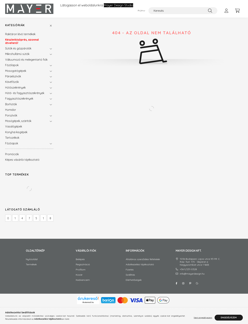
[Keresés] (182, 10)
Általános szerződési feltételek (143, 259)
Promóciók (12, 154)
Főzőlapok (12, 65)
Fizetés (130, 269)
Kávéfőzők (12, 82)
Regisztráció (83, 264)
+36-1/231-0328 (188, 269)
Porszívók (11, 115)
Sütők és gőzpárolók (18, 48)
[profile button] (226, 10)
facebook (176, 283)
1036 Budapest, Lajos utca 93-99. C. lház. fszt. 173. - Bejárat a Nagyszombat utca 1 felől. (200, 262)
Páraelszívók (13, 76)
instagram (183, 283)
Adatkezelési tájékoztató (140, 264)
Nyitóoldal (32, 259)
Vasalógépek (13, 126)
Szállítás (130, 274)
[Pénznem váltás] (140, 10)
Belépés (80, 259)
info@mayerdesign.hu (192, 273)
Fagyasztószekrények (19, 98)
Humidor (10, 109)
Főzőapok (11, 143)
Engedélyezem (229, 317)
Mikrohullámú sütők (17, 54)
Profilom (80, 269)
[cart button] (237, 10)
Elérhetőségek (134, 280)
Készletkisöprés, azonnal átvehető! (22, 41)
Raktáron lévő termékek (20, 34)
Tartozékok (12, 137)
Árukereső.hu (88, 302)
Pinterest (190, 283)
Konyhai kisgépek (16, 132)
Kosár (79, 274)
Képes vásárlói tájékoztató (22, 159)
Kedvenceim (83, 280)
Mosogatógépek (15, 71)
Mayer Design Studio (118, 5)
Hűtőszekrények (15, 87)
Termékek (31, 264)
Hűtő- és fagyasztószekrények (24, 93)
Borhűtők (11, 104)
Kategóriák (15, 25)
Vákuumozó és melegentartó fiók (26, 59)
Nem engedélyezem (203, 317)
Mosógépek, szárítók (18, 121)
